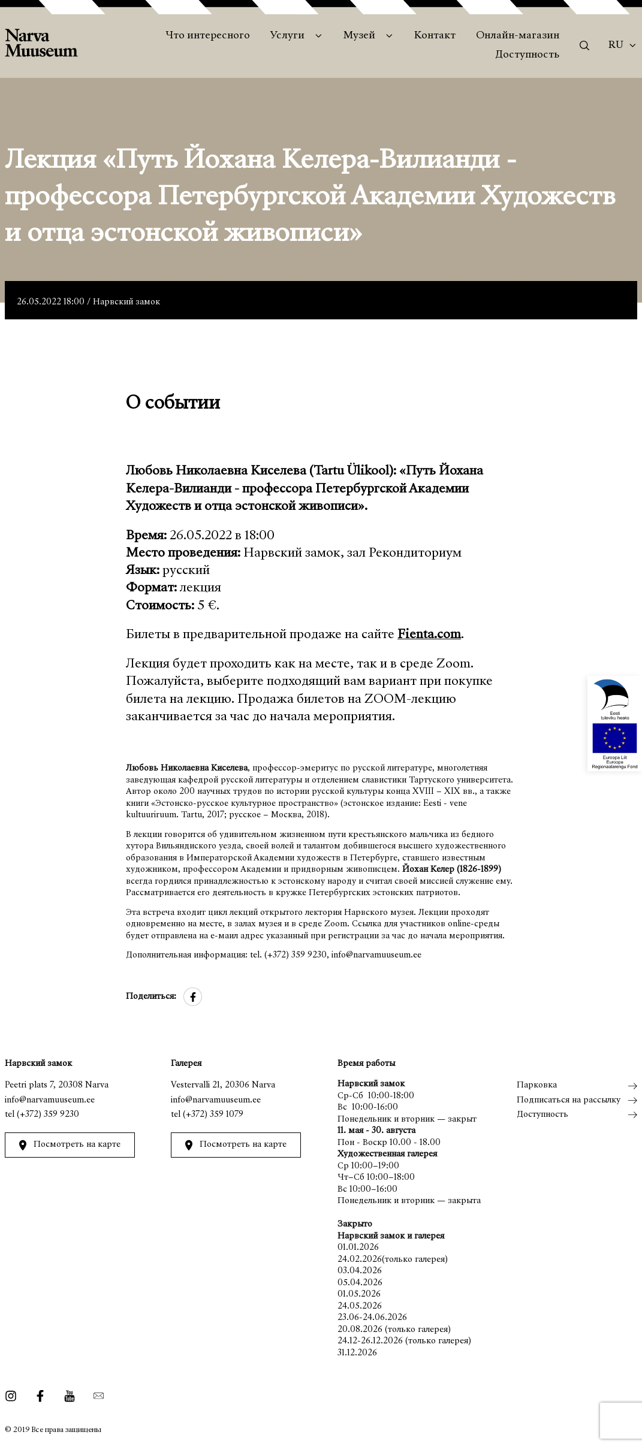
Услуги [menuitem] (287, 36)
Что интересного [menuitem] (207, 36)
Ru (615, 45)
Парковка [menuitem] (537, 1085)
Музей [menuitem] (359, 36)
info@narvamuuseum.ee (50, 1100)
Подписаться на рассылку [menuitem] (568, 1100)
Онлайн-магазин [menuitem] (517, 36)
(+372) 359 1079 (213, 1115)
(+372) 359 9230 (48, 1115)
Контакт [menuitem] (435, 36)
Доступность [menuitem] (527, 55)
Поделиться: (151, 997)
